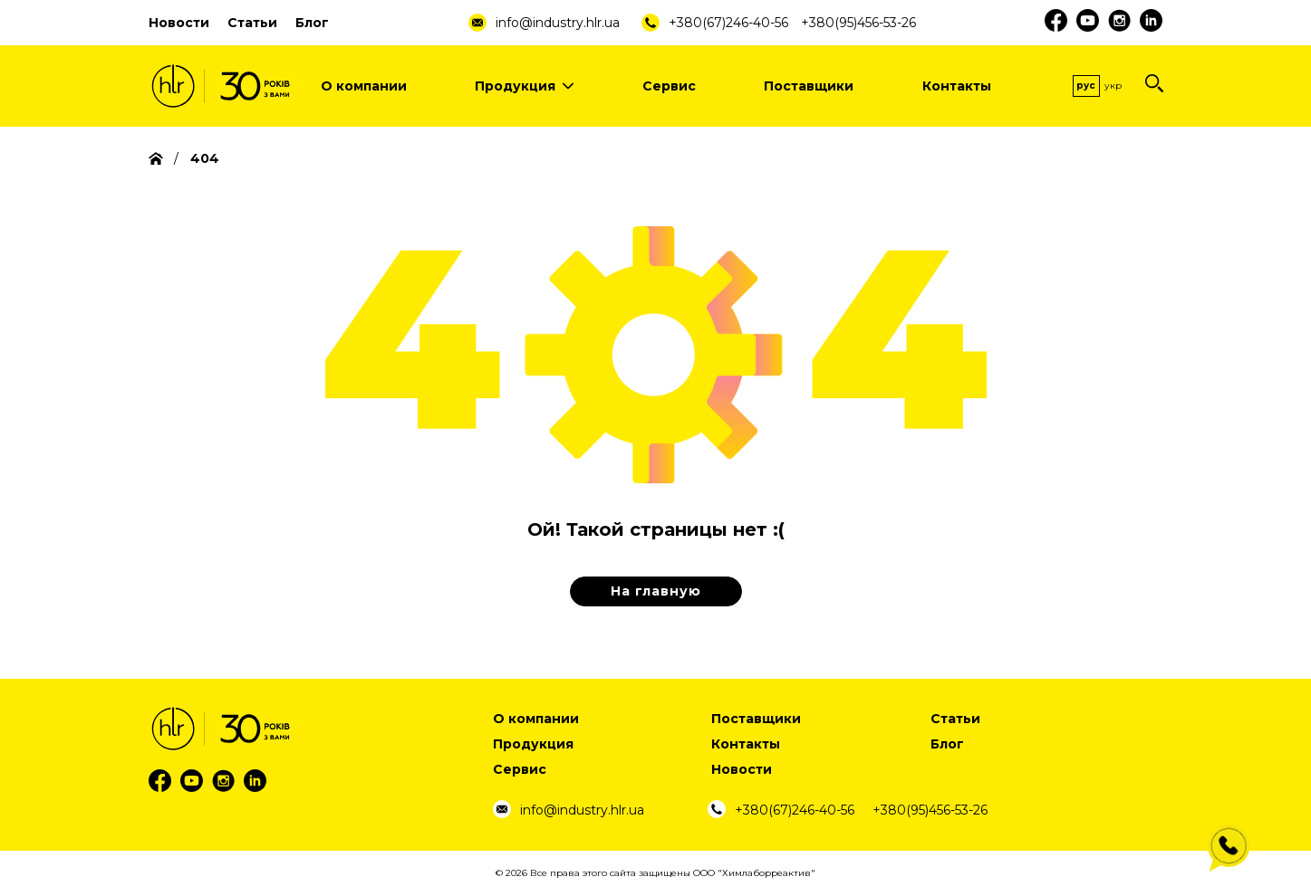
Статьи (252, 22)
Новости (179, 22)
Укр (1113, 85)
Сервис (669, 86)
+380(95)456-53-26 (858, 22)
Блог (312, 22)
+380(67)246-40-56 (728, 22)
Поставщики (808, 86)
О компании (364, 86)
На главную (656, 591)
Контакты (956, 86)
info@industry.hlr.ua (558, 22)
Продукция (524, 86)
